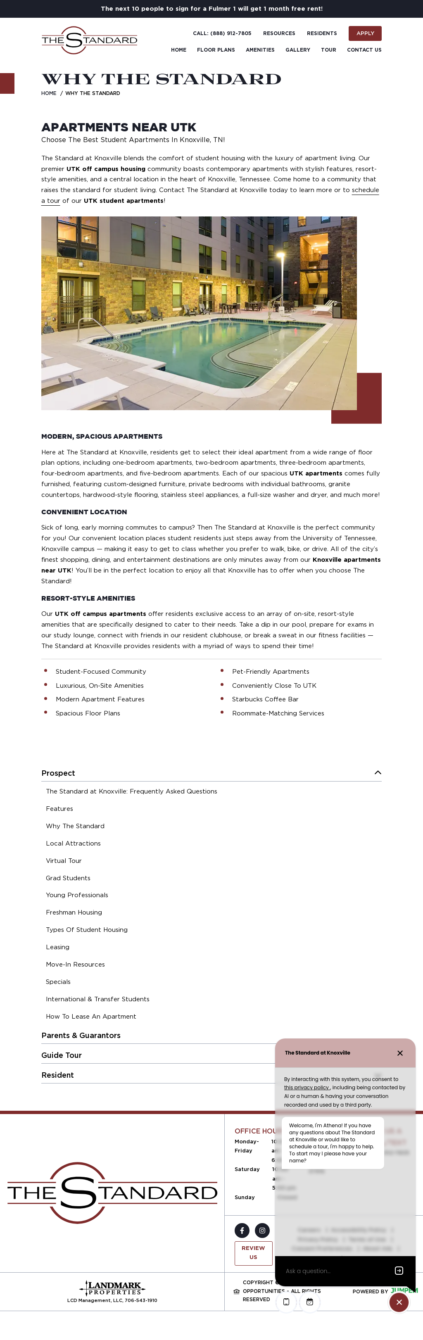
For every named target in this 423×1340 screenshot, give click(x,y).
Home (49, 93)
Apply (365, 33)
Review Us (253, 1253)
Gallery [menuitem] (297, 50)
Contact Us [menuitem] (364, 50)
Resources (279, 33)
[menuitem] (131, 792)
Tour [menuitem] (328, 50)
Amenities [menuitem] (260, 50)
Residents (322, 33)
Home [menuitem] (178, 50)
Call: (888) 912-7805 (222, 33)
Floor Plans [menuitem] (216, 50)
